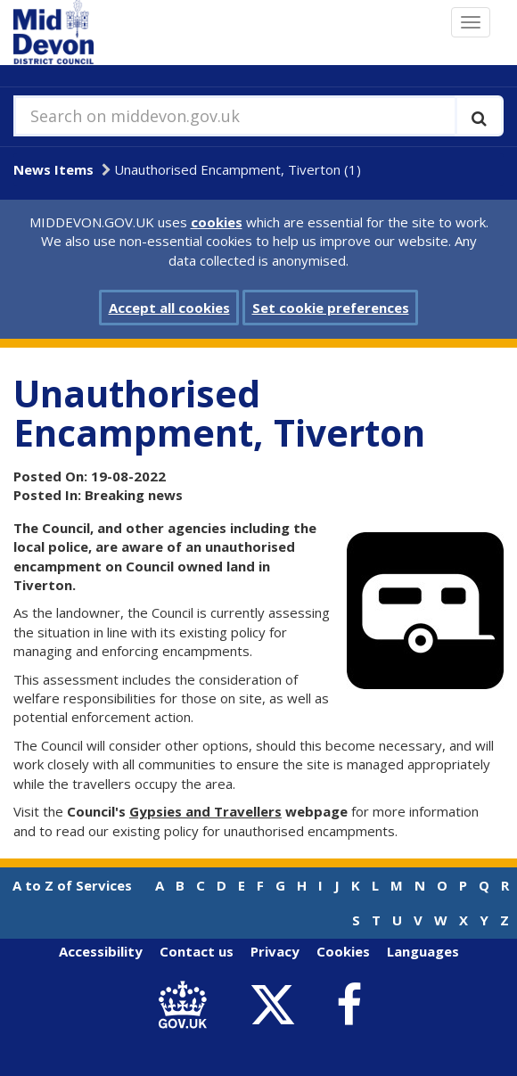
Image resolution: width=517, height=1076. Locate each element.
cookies (216, 222)
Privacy (275, 951)
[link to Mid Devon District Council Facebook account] (348, 1005)
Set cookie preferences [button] (330, 307)
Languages (423, 951)
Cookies (343, 951)
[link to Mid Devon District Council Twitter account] (277, 1005)
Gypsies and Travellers (205, 811)
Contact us (197, 951)
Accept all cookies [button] (169, 307)
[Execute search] (479, 115)
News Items (53, 169)
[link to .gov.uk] (187, 1005)
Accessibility (101, 951)
